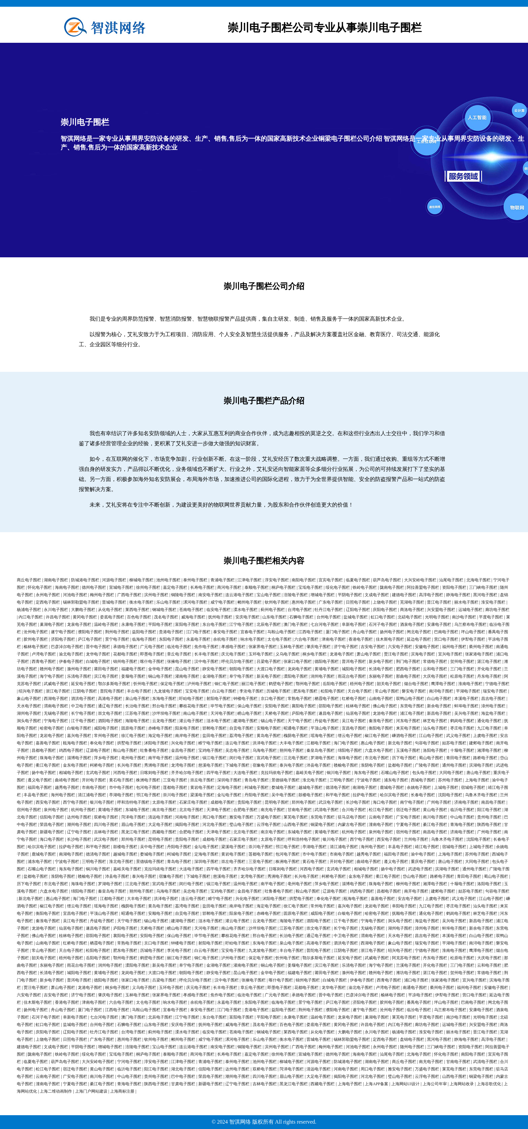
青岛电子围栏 (256, 780)
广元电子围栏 (152, 646)
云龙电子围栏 (164, 720)
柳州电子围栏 (408, 883)
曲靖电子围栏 (67, 780)
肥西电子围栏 (408, 669)
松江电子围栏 (381, 809)
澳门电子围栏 (296, 624)
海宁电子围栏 (52, 676)
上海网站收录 (462, 1084)
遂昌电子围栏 (331, 713)
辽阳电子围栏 (358, 609)
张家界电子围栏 (263, 646)
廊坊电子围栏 (497, 609)
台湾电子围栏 (300, 609)
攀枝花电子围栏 (193, 706)
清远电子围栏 (160, 817)
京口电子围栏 (273, 698)
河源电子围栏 (114, 580)
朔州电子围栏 (291, 750)
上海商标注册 (122, 1091)
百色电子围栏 (139, 617)
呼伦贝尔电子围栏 (237, 661)
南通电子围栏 (415, 987)
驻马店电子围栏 (352, 817)
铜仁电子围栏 (226, 683)
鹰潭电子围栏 (443, 683)
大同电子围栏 (451, 772)
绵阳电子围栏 (350, 750)
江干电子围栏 (83, 720)
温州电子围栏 (187, 757)
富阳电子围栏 (187, 624)
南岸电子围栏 (187, 735)
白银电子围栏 (79, 728)
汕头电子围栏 (435, 728)
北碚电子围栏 (410, 617)
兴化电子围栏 (183, 743)
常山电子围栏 (387, 691)
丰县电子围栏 (36, 795)
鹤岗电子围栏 (462, 720)
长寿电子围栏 (202, 587)
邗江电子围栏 (148, 795)
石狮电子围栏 (301, 617)
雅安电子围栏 (241, 817)
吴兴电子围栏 (466, 713)
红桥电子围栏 (354, 698)
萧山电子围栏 (369, 654)
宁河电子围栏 (129, 1061)
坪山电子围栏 (473, 632)
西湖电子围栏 (56, 698)
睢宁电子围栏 (210, 743)
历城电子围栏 (278, 691)
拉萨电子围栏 (365, 795)
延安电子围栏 (83, 683)
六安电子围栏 (400, 646)
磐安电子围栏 (414, 691)
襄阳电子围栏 (304, 706)
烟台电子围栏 (416, 683)
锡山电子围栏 (273, 720)
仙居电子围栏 (358, 713)
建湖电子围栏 (245, 720)
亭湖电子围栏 (121, 795)
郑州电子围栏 (304, 802)
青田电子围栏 (458, 757)
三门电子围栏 (462, 669)
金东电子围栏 (75, 765)
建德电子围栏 (404, 594)
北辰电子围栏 (269, 624)
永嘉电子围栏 (198, 639)
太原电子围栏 (164, 802)
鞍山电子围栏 (125, 750)
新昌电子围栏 (439, 713)
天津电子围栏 (218, 809)
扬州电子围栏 (392, 632)
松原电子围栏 (462, 676)
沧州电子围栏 (36, 632)
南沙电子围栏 (464, 617)
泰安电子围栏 (225, 632)
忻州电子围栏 (145, 683)
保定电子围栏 (172, 683)
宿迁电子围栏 (408, 809)
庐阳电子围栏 (304, 713)
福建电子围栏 (133, 669)
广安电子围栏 (408, 817)
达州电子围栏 (79, 817)
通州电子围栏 (454, 765)
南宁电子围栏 (412, 802)
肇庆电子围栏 (318, 646)
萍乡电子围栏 (106, 757)
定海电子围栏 (229, 787)
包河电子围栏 (148, 787)
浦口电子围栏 (416, 980)
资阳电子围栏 (454, 587)
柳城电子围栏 (141, 580)
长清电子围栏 (381, 669)
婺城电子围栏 (283, 787)
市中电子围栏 (121, 787)
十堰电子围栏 (462, 750)
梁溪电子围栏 (202, 795)
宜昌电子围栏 (354, 728)
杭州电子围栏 (83, 809)
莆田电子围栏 (106, 669)
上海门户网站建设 (91, 1091)
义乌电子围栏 (287, 654)
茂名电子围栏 (166, 617)
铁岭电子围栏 (365, 587)
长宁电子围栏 (83, 713)
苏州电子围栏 (450, 780)
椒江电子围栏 (377, 735)
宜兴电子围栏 (450, 654)
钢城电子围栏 (164, 609)
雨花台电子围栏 (352, 676)
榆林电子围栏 (36, 646)
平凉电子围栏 (420, 995)
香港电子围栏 (361, 639)
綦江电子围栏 (435, 824)
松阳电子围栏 (333, 691)
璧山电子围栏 (241, 824)
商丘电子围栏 (29, 580)
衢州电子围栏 (481, 646)
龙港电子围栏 (342, 654)
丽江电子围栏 (253, 683)
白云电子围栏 (224, 691)
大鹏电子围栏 (83, 609)
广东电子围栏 (331, 602)
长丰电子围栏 (206, 654)
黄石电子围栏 (121, 780)
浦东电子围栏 (396, 780)
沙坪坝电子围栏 (166, 713)
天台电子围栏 (360, 691)
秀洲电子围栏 (156, 765)
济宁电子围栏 (346, 646)
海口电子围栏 (385, 802)
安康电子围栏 (439, 624)
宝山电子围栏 (269, 594)
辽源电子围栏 (98, 750)
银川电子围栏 (102, 802)
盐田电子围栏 (214, 735)
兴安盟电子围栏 (441, 609)
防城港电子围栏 (85, 580)
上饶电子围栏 (385, 602)
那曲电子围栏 (408, 676)
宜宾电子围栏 (331, 580)
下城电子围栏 (237, 765)
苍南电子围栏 (191, 609)
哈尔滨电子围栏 (394, 795)
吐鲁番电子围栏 (154, 750)
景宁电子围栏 (117, 639)
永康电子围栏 (133, 624)
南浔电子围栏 (441, 691)
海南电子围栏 (67, 587)
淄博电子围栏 (79, 757)
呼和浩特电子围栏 (133, 802)
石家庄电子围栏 (193, 802)
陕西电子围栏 (489, 824)
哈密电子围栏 (52, 728)
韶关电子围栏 (389, 683)
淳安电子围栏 (277, 580)
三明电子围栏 (342, 780)
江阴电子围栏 (85, 691)
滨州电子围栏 (156, 594)
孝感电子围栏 (233, 646)
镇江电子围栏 (214, 757)
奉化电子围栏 (102, 743)
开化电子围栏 (489, 669)
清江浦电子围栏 (92, 795)
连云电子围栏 (237, 743)
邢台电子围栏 (164, 706)
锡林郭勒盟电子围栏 (81, 602)
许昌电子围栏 (58, 617)
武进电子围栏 (420, 869)
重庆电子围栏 (423, 861)
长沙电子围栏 (358, 802)
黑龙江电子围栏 (135, 832)
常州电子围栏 (106, 735)
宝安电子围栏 (197, 691)
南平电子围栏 (160, 757)
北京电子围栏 (191, 809)
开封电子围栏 (94, 780)
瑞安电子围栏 (495, 691)
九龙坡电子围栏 (168, 691)
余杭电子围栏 (225, 639)
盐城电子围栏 (355, 617)
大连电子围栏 (245, 772)
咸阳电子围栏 (106, 728)
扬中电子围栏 (44, 772)
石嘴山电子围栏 (395, 772)
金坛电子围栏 (229, 795)
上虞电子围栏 (485, 735)
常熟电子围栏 (300, 698)
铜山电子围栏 (160, 676)
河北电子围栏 (214, 824)
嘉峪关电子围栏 (310, 772)
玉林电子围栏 (291, 646)
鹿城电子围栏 (392, 787)
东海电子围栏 (164, 698)
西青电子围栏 (44, 661)
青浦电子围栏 (222, 580)
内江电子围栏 (31, 617)
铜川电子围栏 (339, 772)
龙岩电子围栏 (52, 735)
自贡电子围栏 (241, 728)
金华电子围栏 (160, 669)
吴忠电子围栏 (237, 750)
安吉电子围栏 (410, 898)
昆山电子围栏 (187, 669)
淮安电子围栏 (493, 602)
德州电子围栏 (94, 587)
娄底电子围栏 (112, 617)
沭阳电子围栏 (156, 743)
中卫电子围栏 (83, 706)
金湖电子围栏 (214, 676)
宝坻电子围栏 (310, 587)
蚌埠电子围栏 (466, 706)
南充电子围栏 (273, 809)
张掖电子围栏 (179, 661)
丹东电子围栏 (489, 676)
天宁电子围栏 (300, 720)
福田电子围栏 (40, 787)
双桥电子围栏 (106, 817)
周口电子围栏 (214, 817)
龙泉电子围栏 (79, 624)
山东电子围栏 (274, 617)
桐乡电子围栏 (314, 654)
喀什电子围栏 (152, 661)
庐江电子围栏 (90, 639)
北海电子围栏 (478, 580)
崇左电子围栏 (202, 780)
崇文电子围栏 (110, 713)
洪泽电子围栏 (265, 743)
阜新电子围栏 (354, 624)
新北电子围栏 (400, 743)
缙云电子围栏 (350, 735)
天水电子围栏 (29, 706)
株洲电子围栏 (148, 780)
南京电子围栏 (164, 809)
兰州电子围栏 (416, 839)
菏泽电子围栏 (133, 817)
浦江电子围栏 (412, 713)
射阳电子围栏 (218, 698)
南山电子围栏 (195, 713)
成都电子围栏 (222, 802)
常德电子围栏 (435, 661)
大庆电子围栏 (435, 676)
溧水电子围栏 (245, 609)
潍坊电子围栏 (408, 972)
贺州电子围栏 (462, 661)
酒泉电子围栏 (412, 624)
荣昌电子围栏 (52, 824)
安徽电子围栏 (427, 646)
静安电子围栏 (214, 669)
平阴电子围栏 (350, 594)
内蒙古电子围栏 (352, 824)
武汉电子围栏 (331, 802)
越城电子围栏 (310, 787)
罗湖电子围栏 (322, 757)
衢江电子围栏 (48, 765)
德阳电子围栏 (327, 661)
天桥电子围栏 (277, 713)
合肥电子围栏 (245, 809)
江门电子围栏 (198, 632)
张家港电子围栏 (479, 654)
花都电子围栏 (125, 654)
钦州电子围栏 (277, 602)
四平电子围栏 (218, 772)
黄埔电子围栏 (327, 669)
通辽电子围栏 (110, 706)
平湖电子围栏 (468, 691)
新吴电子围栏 (269, 676)
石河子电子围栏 (383, 624)
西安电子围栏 (48, 802)
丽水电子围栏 (466, 602)
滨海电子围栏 (423, 654)
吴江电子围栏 (354, 720)
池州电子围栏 (168, 580)
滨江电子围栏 (106, 676)
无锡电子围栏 (56, 713)
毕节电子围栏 (222, 706)
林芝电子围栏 (435, 720)
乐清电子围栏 (79, 676)
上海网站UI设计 (405, 1084)
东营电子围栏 (412, 706)
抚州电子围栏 (220, 617)
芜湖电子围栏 (412, 602)
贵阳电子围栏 (249, 802)
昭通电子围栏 (296, 728)
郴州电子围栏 (249, 602)
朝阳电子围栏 (241, 669)
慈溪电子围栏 (210, 765)
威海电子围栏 (193, 617)
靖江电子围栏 (427, 846)
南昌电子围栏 (493, 802)
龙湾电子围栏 (183, 765)
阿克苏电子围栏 (406, 958)
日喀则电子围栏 (154, 772)
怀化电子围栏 (40, 587)
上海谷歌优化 (489, 1084)
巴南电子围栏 (446, 632)
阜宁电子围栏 (241, 676)
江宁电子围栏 (241, 624)
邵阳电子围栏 (331, 706)
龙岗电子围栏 (300, 669)
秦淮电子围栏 (381, 720)
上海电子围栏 (477, 780)
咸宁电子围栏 (222, 602)
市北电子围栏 (377, 757)
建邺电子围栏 (481, 743)
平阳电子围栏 (160, 624)
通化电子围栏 (489, 720)
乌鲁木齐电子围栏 (481, 795)
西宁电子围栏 (75, 802)
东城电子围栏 (137, 809)
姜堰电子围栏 (133, 676)
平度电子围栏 (491, 617)
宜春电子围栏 (252, 632)
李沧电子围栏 (251, 691)
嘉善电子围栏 (48, 743)
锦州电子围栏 (125, 661)
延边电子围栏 (419, 639)
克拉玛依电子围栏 (277, 772)
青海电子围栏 (462, 824)
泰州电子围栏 (195, 580)
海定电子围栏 (160, 735)
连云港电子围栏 (239, 594)
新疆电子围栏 (52, 832)
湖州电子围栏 (29, 713)
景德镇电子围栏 (285, 780)
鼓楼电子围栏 (310, 795)
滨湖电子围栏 (481, 765)
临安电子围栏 (218, 609)
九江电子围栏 (489, 728)
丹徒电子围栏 (327, 720)
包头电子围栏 (424, 772)
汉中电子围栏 (206, 661)
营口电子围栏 (446, 639)
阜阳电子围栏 (404, 906)
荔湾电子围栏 (241, 735)
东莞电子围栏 (322, 817)
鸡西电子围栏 (71, 750)
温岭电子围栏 (106, 624)
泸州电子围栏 (199, 683)
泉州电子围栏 (56, 809)
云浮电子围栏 (269, 824)
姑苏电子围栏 (454, 743)
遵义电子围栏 (40, 780)
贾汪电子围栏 (396, 654)
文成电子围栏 (377, 594)
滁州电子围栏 (79, 669)
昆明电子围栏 (277, 802)
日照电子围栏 (358, 602)
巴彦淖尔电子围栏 (67, 646)
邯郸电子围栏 (214, 728)
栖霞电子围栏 (327, 698)
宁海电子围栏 (56, 720)
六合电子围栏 (306, 639)
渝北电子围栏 (71, 654)
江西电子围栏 (310, 632)
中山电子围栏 (462, 817)
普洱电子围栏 (354, 661)
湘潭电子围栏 (489, 750)
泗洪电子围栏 (83, 698)
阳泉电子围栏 (187, 728)
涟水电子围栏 (218, 720)
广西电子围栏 (129, 594)
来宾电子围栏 (408, 728)
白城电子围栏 (98, 661)
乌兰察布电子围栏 (470, 624)
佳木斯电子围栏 (390, 639)
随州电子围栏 (412, 1046)
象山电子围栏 (29, 698)
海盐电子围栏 (493, 713)
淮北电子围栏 (314, 780)
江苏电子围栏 (137, 713)
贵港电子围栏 (171, 632)
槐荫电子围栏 (296, 735)
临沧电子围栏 (179, 646)
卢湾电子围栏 (44, 654)
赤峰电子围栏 (160, 728)
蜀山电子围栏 (431, 757)
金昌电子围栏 (183, 750)
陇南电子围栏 (392, 587)
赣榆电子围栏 (346, 765)
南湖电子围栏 (365, 787)
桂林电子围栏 (358, 706)
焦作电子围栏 (206, 646)
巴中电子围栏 (183, 1076)
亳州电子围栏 (133, 757)
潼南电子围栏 (381, 824)
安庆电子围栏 (247, 617)
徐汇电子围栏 (133, 735)
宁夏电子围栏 (408, 824)
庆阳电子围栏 (385, 609)
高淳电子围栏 (431, 594)
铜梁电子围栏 (322, 824)
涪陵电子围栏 (296, 594)
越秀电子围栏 (67, 787)
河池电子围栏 (75, 594)
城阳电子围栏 (354, 669)
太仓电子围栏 (279, 639)
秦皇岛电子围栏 (320, 750)
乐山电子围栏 (168, 602)
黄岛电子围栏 (269, 735)
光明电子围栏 (437, 617)
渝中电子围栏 (423, 854)
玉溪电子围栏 (408, 750)
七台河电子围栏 (324, 624)
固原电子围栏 (133, 728)
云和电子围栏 (435, 669)
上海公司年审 (435, 1084)
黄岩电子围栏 (202, 787)
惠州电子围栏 (304, 602)
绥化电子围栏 (338, 587)
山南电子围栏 (381, 698)
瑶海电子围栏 (322, 735)
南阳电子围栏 (304, 580)
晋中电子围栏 (98, 646)
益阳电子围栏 (144, 632)
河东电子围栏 (408, 720)
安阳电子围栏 (277, 706)
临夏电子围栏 (358, 580)
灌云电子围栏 (191, 720)
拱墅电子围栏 (129, 743)
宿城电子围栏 (473, 787)
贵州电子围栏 (489, 817)
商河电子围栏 (229, 587)
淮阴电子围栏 (373, 765)
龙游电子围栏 (385, 713)
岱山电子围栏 (415, 876)
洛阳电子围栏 (435, 750)
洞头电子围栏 (29, 720)
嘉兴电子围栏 (79, 735)
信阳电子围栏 (52, 817)
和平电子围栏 (338, 795)
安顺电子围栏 (269, 728)
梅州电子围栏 (102, 594)
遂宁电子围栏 (63, 632)
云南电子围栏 (381, 817)
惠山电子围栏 (373, 743)
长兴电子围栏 (129, 765)
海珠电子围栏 (350, 757)
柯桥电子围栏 (102, 765)
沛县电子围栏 (318, 765)
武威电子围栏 (56, 683)
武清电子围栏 (327, 809)
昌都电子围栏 (44, 750)
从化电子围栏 (110, 609)
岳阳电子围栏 (335, 683)
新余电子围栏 (439, 706)
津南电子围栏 (334, 639)
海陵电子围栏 (137, 720)
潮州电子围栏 (79, 824)
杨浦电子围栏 (29, 609)
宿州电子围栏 (29, 809)
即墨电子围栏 (152, 654)
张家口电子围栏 (298, 661)
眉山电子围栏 (133, 824)
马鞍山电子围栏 (281, 632)
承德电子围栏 (125, 646)
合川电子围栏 (354, 809)
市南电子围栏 (94, 787)
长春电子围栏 (423, 795)
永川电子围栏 (56, 609)
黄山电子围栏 (435, 809)
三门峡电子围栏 (483, 587)
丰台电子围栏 (139, 691)
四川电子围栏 (106, 824)
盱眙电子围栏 (191, 698)
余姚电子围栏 (419, 787)
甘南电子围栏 (300, 809)
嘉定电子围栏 (175, 587)
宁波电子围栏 (369, 780)
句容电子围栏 (427, 743)
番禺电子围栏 (419, 1002)
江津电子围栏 (249, 580)
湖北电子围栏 (183, 1069)
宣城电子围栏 (121, 587)
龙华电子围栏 (98, 654)
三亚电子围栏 (175, 780)
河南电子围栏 (187, 817)
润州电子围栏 (322, 676)
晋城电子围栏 (114, 602)
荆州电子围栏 (117, 632)
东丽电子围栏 (381, 676)
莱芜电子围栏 (296, 817)
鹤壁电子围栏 (281, 683)
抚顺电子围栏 (404, 913)
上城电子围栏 (446, 787)
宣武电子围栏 (269, 757)
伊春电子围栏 (71, 661)
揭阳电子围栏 (187, 824)
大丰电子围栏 (291, 743)
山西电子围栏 (296, 824)
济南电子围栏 (466, 802)
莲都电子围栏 (175, 787)
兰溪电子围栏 (408, 965)
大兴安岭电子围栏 (420, 580)
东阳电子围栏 (171, 639)
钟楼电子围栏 (245, 698)
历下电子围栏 (404, 757)
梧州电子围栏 (362, 683)
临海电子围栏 (144, 639)
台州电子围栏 (329, 617)
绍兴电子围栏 (31, 691)
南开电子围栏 (416, 891)
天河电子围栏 (222, 713)
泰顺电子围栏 (256, 587)
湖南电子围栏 (56, 580)
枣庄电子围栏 (462, 728)
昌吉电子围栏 (493, 698)
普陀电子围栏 (112, 691)
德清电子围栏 (338, 787)
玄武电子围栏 (98, 772)
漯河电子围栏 (195, 602)
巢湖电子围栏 (52, 624)
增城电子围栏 (322, 594)
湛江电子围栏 (489, 661)
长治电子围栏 (137, 706)
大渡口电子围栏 (271, 669)
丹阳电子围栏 (256, 795)
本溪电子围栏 (466, 698)
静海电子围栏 (458, 594)
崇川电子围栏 (175, 795)
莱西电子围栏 (137, 609)
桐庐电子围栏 (283, 587)
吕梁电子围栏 (269, 661)
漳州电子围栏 (493, 706)
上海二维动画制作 (56, 1091)
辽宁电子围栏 (79, 832)
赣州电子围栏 (52, 669)
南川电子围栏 (435, 817)
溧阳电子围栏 (296, 676)
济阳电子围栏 (63, 639)
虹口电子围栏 (383, 617)
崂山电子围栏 (249, 713)
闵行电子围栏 (241, 757)
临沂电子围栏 (462, 809)
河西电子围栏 (125, 772)
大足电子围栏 (160, 824)
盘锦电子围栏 (412, 1039)
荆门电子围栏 (408, 661)
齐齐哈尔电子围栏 (187, 772)
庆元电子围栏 (233, 654)
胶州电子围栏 (36, 639)
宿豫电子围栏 (265, 765)
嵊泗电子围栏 (404, 735)
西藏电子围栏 (164, 832)
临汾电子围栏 (419, 1009)
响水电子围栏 (252, 639)
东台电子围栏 (214, 624)
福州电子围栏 (454, 646)
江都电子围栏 (318, 743)
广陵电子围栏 (427, 765)
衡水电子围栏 (141, 602)
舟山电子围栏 (365, 632)
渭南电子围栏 (56, 706)
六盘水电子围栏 (379, 750)
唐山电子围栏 (478, 772)
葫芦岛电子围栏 (387, 580)
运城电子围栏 (470, 609)
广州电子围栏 (439, 802)
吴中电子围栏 (283, 795)
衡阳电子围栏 (381, 728)
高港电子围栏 (110, 698)
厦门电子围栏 (338, 632)
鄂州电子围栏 (308, 683)
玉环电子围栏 (261, 654)
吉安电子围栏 (373, 646)
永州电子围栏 (48, 594)
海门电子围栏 (346, 743)
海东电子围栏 (366, 772)
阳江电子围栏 (489, 809)
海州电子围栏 (63, 795)
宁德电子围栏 (497, 683)
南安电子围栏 (210, 594)
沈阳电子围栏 (450, 795)
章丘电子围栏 (179, 654)
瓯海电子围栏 (75, 743)
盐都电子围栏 (400, 765)
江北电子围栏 (296, 757)
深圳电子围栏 (229, 780)
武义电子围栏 (458, 735)
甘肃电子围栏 (183, 1084)
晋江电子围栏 (439, 602)
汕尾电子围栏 (451, 580)
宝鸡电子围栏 (210, 750)
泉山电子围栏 (137, 698)
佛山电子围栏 (385, 706)
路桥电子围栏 (485, 757)
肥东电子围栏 (305, 691)
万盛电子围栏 (269, 817)
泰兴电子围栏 (291, 765)
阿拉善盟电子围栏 (423, 587)
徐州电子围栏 (148, 587)
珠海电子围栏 (52, 757)
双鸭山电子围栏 (410, 698)
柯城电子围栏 (256, 787)
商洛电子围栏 (412, 609)
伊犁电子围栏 (473, 639)
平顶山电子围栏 (324, 728)
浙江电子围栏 (58, 691)
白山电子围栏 (439, 698)
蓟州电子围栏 (273, 609)
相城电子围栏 (71, 772)
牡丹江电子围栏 (329, 609)
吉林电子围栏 (106, 832)
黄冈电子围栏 (85, 617)
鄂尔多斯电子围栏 (114, 683)
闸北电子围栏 (419, 632)
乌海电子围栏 (265, 750)
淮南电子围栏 (470, 683)
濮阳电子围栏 (90, 632)
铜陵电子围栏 (183, 594)
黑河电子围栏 (485, 594)
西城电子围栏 (423, 780)
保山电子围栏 (249, 706)
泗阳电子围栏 (110, 720)
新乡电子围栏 (381, 661)
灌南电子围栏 (187, 676)
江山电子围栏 (431, 735)
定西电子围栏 (48, 602)
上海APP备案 (376, 1084)
